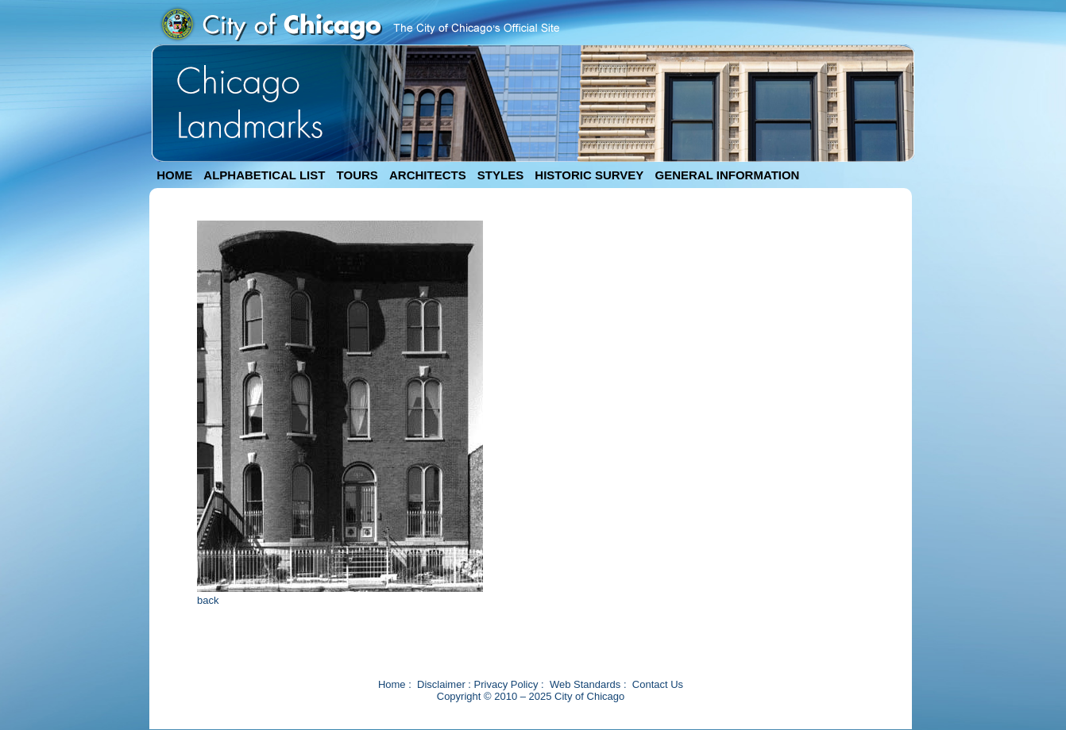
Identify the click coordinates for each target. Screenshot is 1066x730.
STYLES (500, 175)
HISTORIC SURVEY (589, 175)
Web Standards (585, 684)
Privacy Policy (506, 684)
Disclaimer (441, 684)
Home (392, 684)
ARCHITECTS (427, 175)
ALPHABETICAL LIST (264, 175)
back (207, 600)
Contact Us (657, 684)
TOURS (357, 175)
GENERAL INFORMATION (727, 175)
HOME (174, 175)
